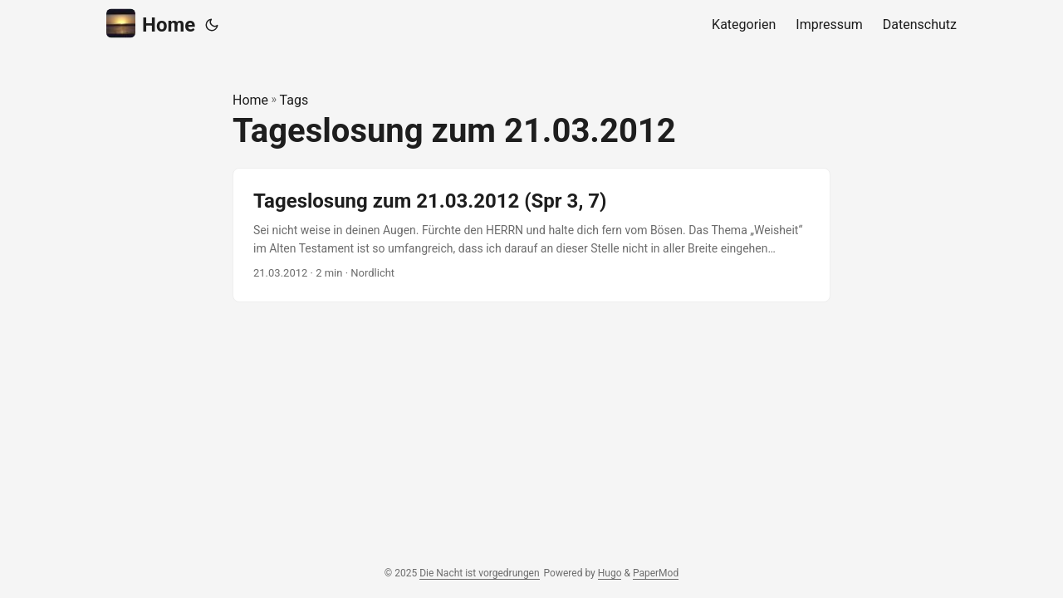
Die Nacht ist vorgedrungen (479, 573)
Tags (294, 100)
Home (150, 23)
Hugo (610, 573)
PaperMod (655, 573)
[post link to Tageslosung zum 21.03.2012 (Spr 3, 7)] (531, 235)
